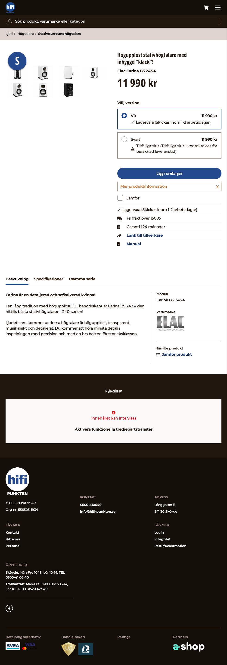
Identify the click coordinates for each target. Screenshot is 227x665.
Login (159, 532)
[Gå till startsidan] (10, 7)
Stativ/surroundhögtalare (59, 34)
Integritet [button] (162, 539)
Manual (134, 244)
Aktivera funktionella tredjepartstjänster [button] (113, 429)
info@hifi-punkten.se (97, 511)
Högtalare (25, 34)
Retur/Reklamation (170, 546)
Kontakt (12, 532)
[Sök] (113, 21)
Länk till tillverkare (145, 235)
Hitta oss (13, 539)
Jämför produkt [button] (174, 354)
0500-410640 (90, 505)
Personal (13, 546)
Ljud (9, 34)
